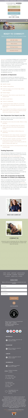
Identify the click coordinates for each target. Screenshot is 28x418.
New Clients (7, 0)
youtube (14, 331)
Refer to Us (14, 276)
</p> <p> (14, 256)
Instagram (11, 331)
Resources (21, 274)
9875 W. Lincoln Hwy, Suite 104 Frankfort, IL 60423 (14, 349)
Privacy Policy (19, 410)
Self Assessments (14, 10)
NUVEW (5, 409)
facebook (7, 331)
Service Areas (21, 273)
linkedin (17, 331)
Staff (8, 273)
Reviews (9, 274)
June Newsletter (14, 306)
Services (14, 273)
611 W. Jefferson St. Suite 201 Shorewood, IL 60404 (14, 366)
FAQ (5, 274)
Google (20, 331)
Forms (14, 6)
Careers (15, 274)
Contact (8, 276)
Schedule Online (20, 0)
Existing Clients (13, 0)
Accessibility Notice (10, 410)
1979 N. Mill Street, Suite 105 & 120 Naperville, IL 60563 (15, 340)
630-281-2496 (14, 17)
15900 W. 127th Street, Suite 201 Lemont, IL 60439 (14, 357)
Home (4, 273)
